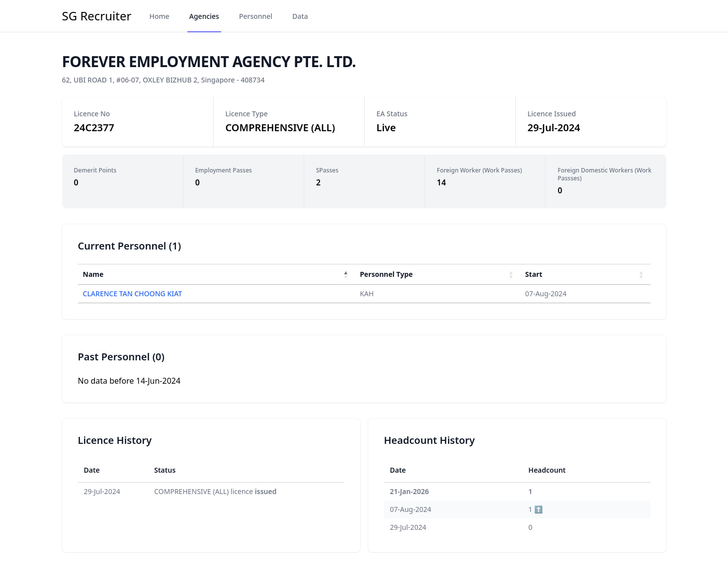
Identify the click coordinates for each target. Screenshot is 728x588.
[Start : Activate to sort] (585, 274)
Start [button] (534, 274)
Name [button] (93, 274)
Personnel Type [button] (386, 274)
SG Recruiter (97, 16)
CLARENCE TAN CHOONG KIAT (132, 293)
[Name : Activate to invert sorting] (216, 274)
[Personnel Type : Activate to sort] (437, 274)
